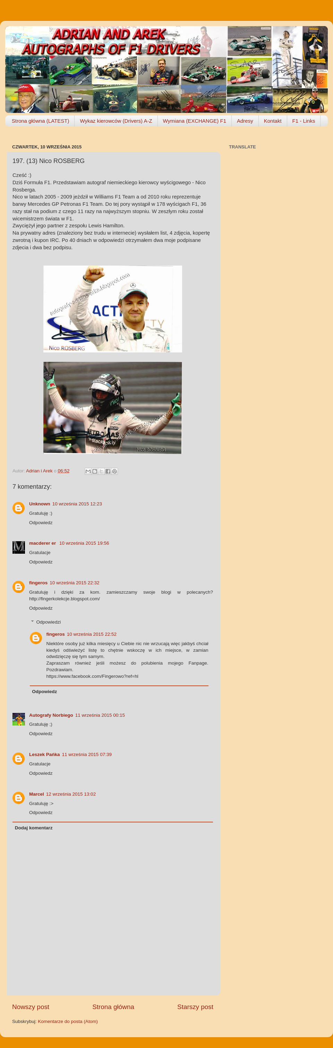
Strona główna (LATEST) (40, 121)
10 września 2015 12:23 (77, 503)
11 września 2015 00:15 (100, 715)
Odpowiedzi (48, 622)
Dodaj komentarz (34, 827)
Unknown (39, 503)
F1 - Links (303, 121)
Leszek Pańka (44, 754)
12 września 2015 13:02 (71, 794)
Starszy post (195, 1006)
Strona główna (113, 1006)
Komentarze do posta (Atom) (68, 1021)
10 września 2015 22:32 (74, 582)
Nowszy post (30, 1006)
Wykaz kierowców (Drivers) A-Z (116, 121)
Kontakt (273, 121)
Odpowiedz (41, 522)
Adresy (245, 121)
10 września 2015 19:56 (84, 543)
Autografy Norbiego (51, 715)
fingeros (38, 582)
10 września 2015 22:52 (92, 634)
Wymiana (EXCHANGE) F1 (194, 121)
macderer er (43, 543)
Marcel (36, 794)
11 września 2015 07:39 (87, 754)
